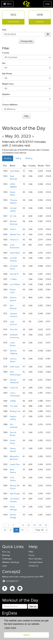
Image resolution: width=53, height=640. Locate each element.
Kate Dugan (15, 494)
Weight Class (8, 84)
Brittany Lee (15, 411)
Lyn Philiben (15, 284)
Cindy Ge (14, 388)
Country (5, 53)
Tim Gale (14, 406)
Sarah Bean (15, 253)
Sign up (33, 606)
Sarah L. (13, 229)
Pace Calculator (35, 559)
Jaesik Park (15, 464)
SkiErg (18, 158)
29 (22, 530)
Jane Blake (15, 171)
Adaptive (6, 94)
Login (47, 4)
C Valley (13, 279)
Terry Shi (14, 329)
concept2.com (10, 581)
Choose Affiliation (10, 104)
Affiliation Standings (10, 562)
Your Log (6, 552)
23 (34, 525)
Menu (7, 4)
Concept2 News (36, 562)
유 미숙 (13, 216)
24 (40, 525)
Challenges (7, 559)
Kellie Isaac (15, 367)
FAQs (31, 552)
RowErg (7, 158)
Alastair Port (15, 234)
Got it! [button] (26, 635)
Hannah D (14, 274)
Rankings (6, 555)
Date (4, 30)
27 (11, 530)
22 (28, 525)
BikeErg (29, 158)
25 (46, 525)
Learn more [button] (10, 628)
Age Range (7, 73)
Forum (31, 555)
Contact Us (33, 566)
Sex (3, 63)
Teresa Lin (14, 240)
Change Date (27, 41)
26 (5, 530)
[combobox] (26, 109)
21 (23, 525)
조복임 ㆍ (14, 401)
